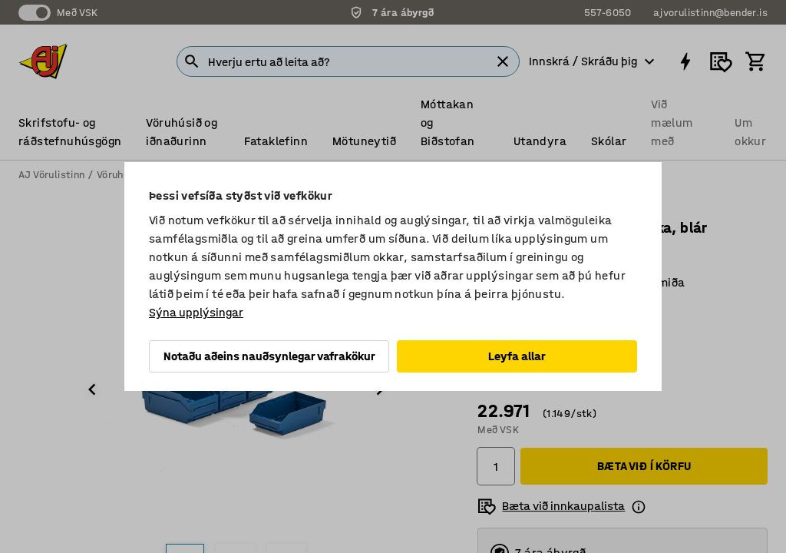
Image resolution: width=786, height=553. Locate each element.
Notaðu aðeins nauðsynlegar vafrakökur (269, 356)
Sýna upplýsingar (196, 312)
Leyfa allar (517, 356)
